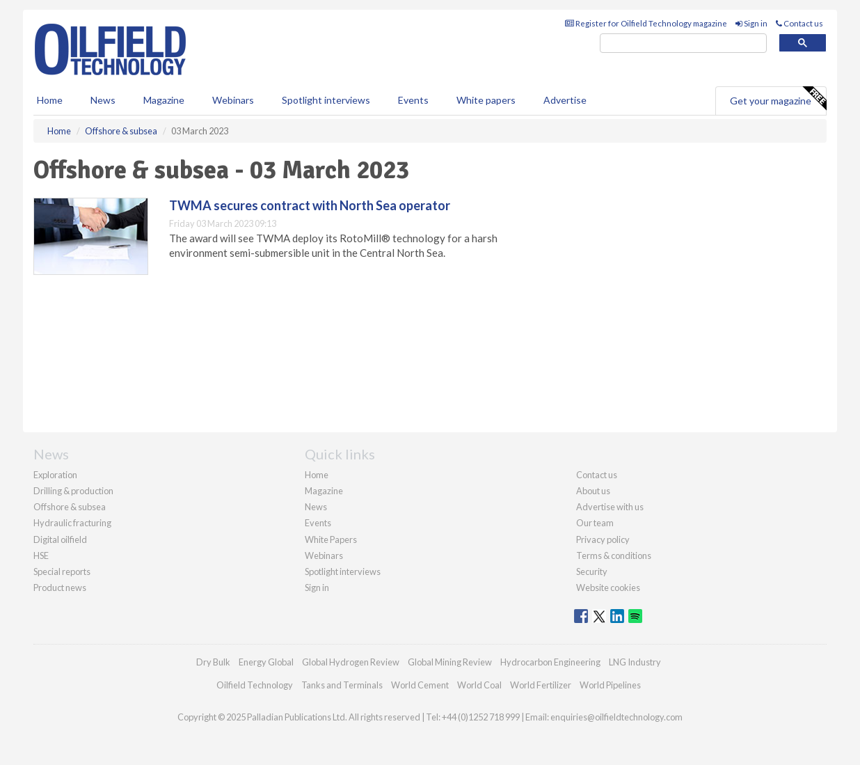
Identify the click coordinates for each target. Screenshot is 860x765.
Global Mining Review (450, 662)
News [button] (103, 100)
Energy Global (266, 662)
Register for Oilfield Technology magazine (646, 23)
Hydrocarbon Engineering (550, 662)
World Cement (420, 685)
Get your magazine (778, 99)
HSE (41, 555)
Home (50, 100)
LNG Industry (635, 662)
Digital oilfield (60, 539)
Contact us (799, 23)
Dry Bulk (213, 662)
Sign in (751, 23)
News (316, 506)
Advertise (565, 100)
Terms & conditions (613, 555)
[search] (683, 43)
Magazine (163, 100)
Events (413, 100)
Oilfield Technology (254, 685)
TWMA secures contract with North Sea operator (309, 205)
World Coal (479, 685)
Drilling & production (73, 490)
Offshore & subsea (69, 506)
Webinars (233, 100)
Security (591, 571)
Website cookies (608, 587)
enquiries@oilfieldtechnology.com (616, 717)
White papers (486, 100)
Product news (59, 587)
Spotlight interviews (326, 100)
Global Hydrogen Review (350, 662)
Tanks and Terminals (342, 685)
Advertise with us (610, 506)
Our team (595, 522)
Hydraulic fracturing (72, 522)
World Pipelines (610, 685)
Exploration (55, 474)
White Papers (331, 539)
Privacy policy (603, 539)
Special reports (61, 571)
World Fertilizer (540, 685)
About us (593, 490)
